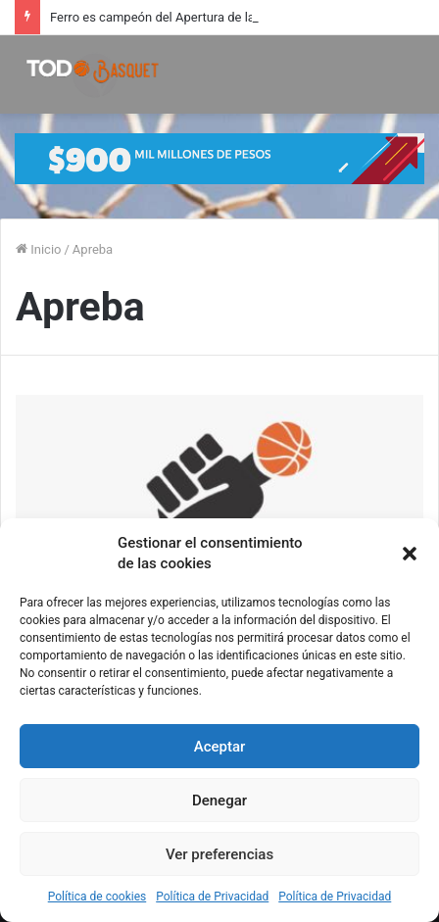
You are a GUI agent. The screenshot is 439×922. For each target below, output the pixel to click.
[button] (409, 553)
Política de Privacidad (212, 896)
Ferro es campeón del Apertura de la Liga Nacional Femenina (222, 17)
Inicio (38, 249)
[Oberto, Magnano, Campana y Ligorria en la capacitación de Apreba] (219, 510)
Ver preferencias (219, 854)
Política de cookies (97, 896)
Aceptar (220, 746)
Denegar (219, 800)
